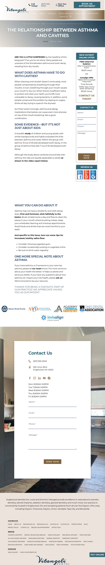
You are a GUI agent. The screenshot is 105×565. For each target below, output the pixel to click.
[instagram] (34, 380)
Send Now (86, 157)
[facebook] (29, 380)
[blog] (49, 380)
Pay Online (97, 554)
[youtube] (44, 380)
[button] (70, 16)
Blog (43, 24)
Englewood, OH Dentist (31, 24)
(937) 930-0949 (39, 5)
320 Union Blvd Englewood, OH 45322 (43, 370)
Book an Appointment (87, 4)
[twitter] (39, 380)
